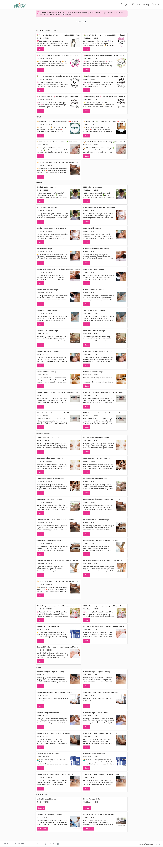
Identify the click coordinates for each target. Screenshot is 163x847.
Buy (146, 4)
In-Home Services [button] (112, 27)
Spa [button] (95, 27)
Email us (9, 844)
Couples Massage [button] (86, 27)
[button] (58, 45)
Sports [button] (101, 27)
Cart (155, 4)
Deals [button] (66, 27)
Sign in (125, 4)
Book (136, 4)
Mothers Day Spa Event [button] (54, 27)
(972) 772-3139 (21, 844)
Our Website (51, 844)
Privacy (158, 844)
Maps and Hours (37, 844)
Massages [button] (74, 27)
